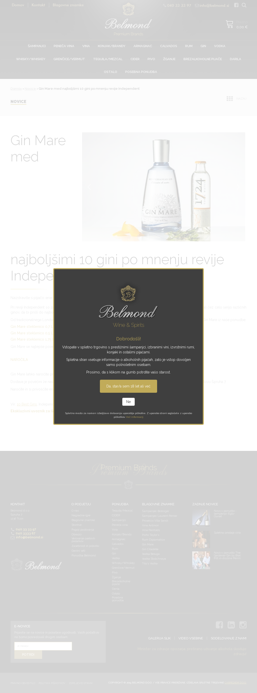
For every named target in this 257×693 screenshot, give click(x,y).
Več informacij (134, 417)
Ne (128, 402)
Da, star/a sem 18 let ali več (128, 386)
